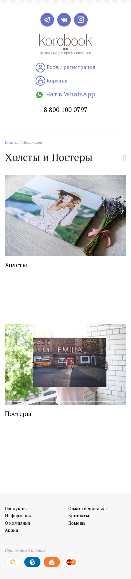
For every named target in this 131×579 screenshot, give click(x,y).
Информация (18, 516)
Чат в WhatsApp (65, 94)
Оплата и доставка (87, 508)
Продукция (32, 142)
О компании (17, 523)
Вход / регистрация (65, 67)
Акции (11, 530)
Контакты (78, 516)
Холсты (16, 264)
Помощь (76, 523)
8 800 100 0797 (66, 109)
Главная (11, 142)
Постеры (18, 413)
